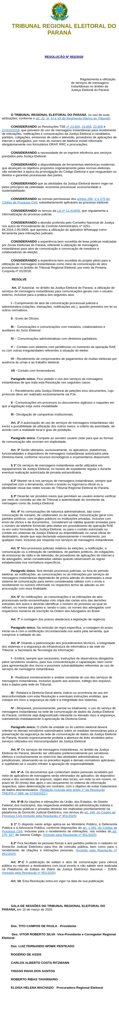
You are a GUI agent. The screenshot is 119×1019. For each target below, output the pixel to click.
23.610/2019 (10, 130)
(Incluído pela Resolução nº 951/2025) (49, 816)
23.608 (86, 126)
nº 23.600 (73, 126)
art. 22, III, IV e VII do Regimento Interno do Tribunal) (73, 118)
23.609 (98, 126)
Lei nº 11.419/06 (68, 210)
